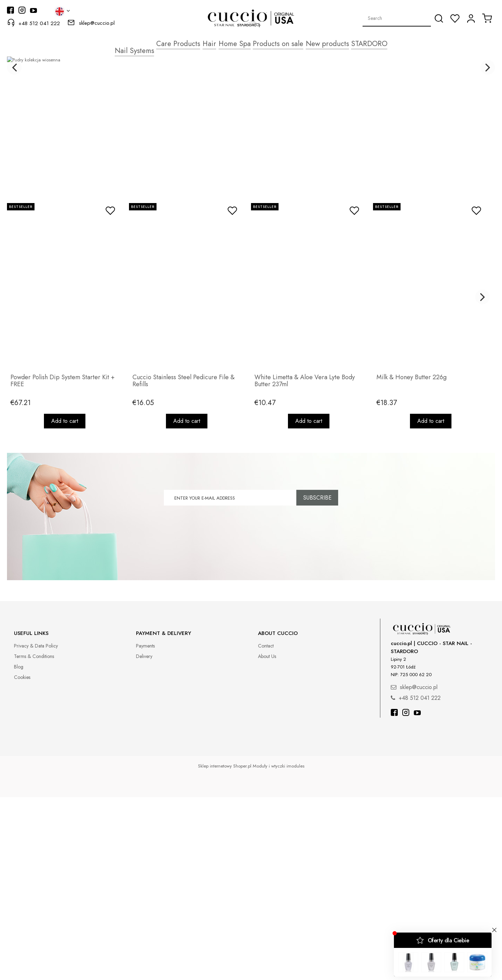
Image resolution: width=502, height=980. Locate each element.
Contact (266, 828)
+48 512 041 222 (39, 23)
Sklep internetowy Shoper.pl (224, 948)
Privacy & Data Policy (36, 828)
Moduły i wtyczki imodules (278, 948)
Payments (145, 828)
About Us (267, 838)
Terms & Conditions (34, 838)
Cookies (22, 859)
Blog (18, 849)
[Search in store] (397, 18)
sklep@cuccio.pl (97, 23)
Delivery (144, 838)
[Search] (439, 18)
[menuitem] (122, 42)
